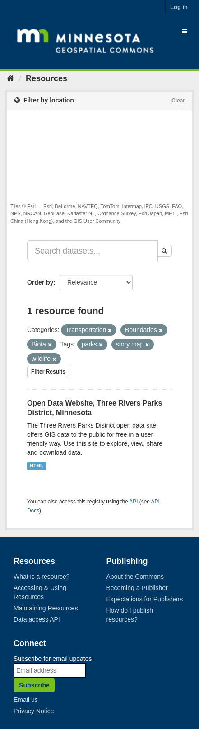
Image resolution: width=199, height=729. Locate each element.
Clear (178, 100)
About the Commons (135, 576)
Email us (26, 699)
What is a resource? (42, 576)
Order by (40, 282)
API (133, 501)
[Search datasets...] (92, 250)
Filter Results (48, 372)
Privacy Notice (34, 711)
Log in (179, 7)
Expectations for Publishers (144, 599)
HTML (36, 465)
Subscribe (34, 685)
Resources (46, 78)
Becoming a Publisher (137, 587)
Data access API (37, 619)
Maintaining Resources (46, 608)
